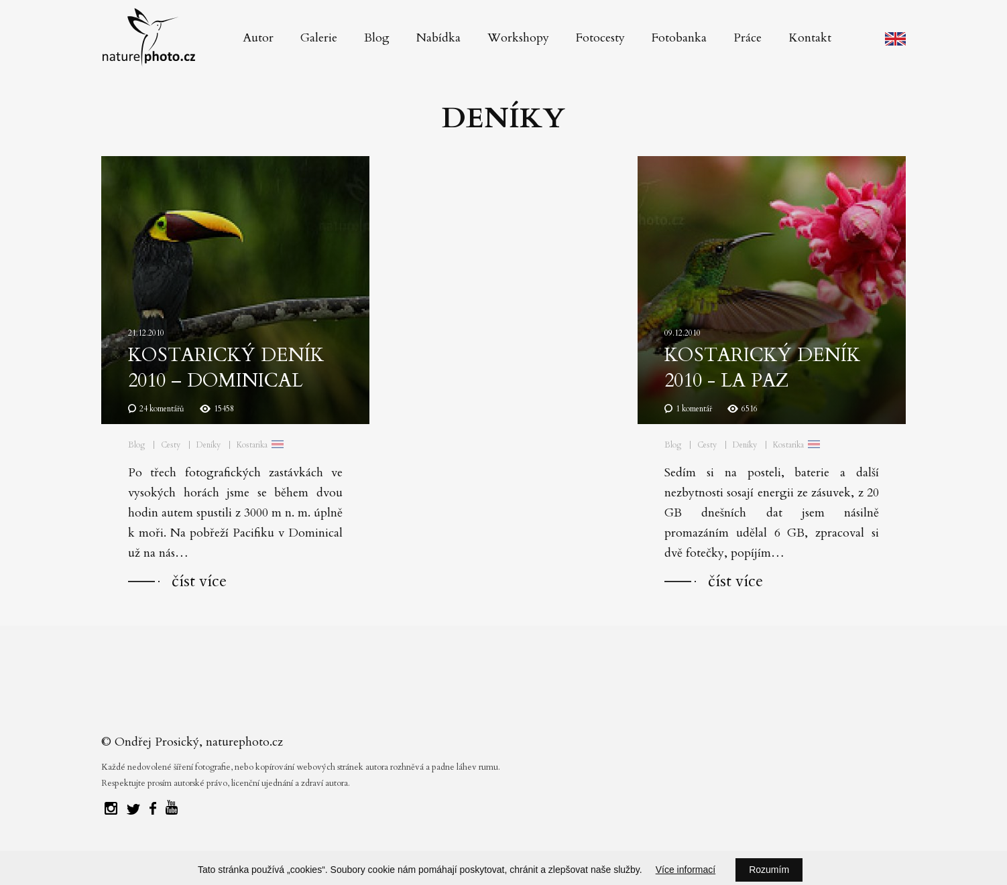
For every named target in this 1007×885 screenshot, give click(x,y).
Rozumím (769, 869)
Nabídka (438, 37)
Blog (377, 37)
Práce (747, 37)
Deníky (208, 444)
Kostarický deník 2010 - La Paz (762, 367)
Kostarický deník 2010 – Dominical (226, 367)
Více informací (685, 869)
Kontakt (809, 37)
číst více (199, 581)
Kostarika (252, 444)
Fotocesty (600, 37)
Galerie (318, 37)
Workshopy (518, 37)
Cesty (170, 444)
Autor (258, 37)
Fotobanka (679, 37)
